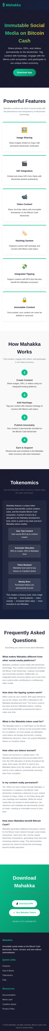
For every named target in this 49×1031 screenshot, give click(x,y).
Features (6, 966)
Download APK (24, 903)
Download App (24, 72)
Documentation (9, 995)
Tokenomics (7, 975)
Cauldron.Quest (9, 1004)
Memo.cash (7, 1000)
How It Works (8, 971)
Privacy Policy (8, 1009)
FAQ (4, 980)
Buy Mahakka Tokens (24, 912)
